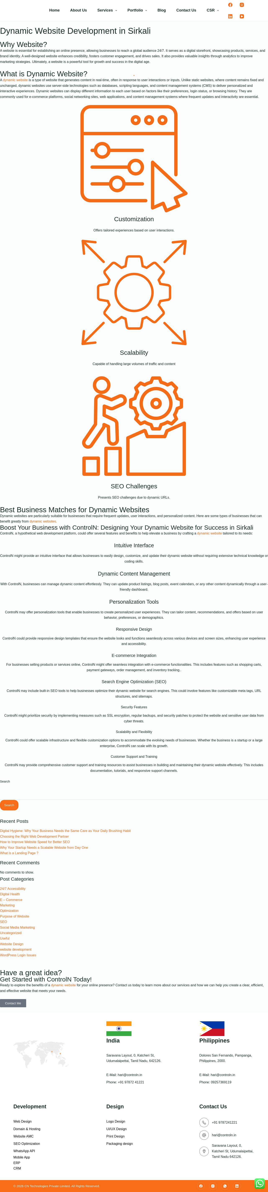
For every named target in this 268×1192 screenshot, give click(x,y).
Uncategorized (11, 933)
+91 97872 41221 (131, 1082)
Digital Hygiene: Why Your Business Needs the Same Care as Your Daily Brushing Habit (65, 831)
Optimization (9, 911)
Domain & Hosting (26, 1129)
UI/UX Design (116, 1129)
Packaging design (119, 1143)
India (113, 1040)
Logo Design (115, 1121)
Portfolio (138, 10)
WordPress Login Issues (18, 955)
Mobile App (21, 1157)
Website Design (11, 944)
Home (54, 10)
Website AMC (23, 1136)
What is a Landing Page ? (19, 853)
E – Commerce (11, 900)
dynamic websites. (43, 521)
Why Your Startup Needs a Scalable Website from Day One (44, 847)
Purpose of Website (14, 916)
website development (15, 949)
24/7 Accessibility (13, 888)
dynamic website (15, 80)
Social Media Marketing (17, 927)
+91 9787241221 (224, 1122)
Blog (161, 10)
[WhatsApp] (225, 1186)
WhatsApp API (24, 1151)
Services (108, 10)
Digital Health (10, 894)
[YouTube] (242, 16)
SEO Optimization (26, 1143)
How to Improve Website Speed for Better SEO (35, 842)
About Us (78, 10)
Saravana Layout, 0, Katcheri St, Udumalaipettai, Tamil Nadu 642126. (232, 1151)
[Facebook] (230, 5)
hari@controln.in (130, 1075)
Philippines (214, 1040)
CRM (17, 1168)
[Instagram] (242, 5)
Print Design (115, 1136)
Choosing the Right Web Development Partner (34, 836)
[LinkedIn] (230, 16)
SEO (3, 922)
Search (5, 781)
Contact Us (186, 10)
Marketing (7, 905)
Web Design (22, 1121)
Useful (4, 938)
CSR (213, 10)
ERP (16, 1163)
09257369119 (221, 1082)
